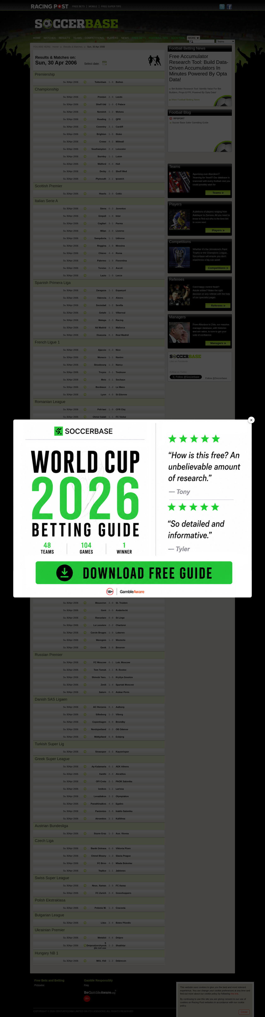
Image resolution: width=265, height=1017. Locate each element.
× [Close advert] (251, 420)
